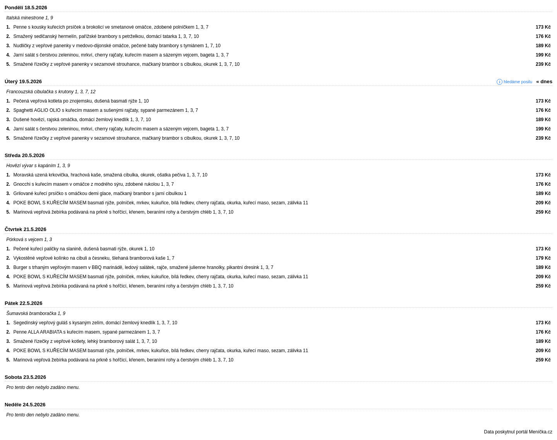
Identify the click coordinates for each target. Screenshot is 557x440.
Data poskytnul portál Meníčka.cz (518, 432)
